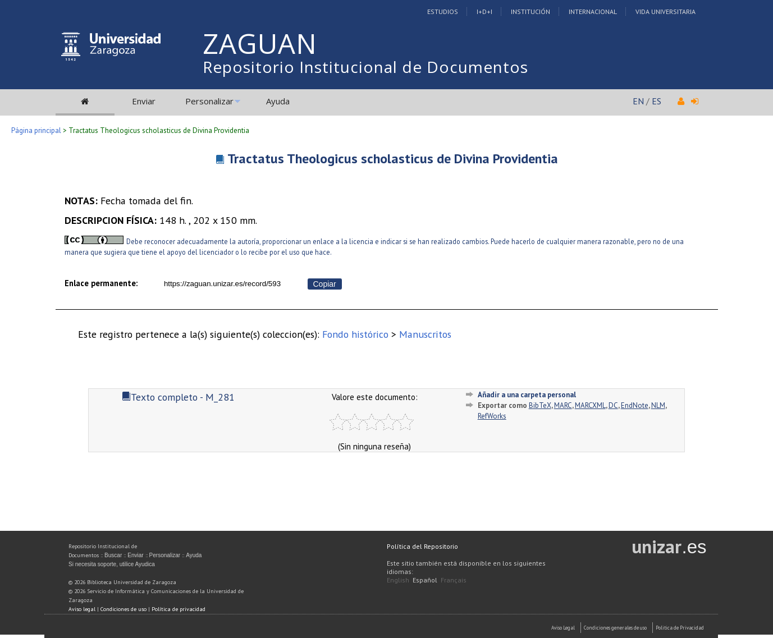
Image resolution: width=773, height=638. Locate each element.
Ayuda (278, 101)
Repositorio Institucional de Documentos (365, 66)
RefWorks (492, 416)
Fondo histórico (355, 334)
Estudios (442, 11)
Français (453, 580)
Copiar (324, 283)
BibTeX (540, 405)
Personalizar (209, 101)
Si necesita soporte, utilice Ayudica (111, 564)
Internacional (593, 11)
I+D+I (484, 11)
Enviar (143, 101)
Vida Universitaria (665, 11)
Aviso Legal (563, 628)
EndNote (634, 405)
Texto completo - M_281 (178, 397)
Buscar (113, 555)
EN (638, 101)
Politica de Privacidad (680, 628)
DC (613, 405)
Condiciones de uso (123, 609)
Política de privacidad (178, 609)
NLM (658, 405)
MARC (563, 405)
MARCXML (590, 405)
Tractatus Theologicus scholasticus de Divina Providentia (392, 158)
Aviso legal (81, 609)
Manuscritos (425, 334)
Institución (530, 11)
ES (656, 101)
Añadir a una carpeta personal (527, 395)
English (398, 580)
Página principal (36, 130)
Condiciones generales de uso (615, 628)
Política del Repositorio (422, 546)
